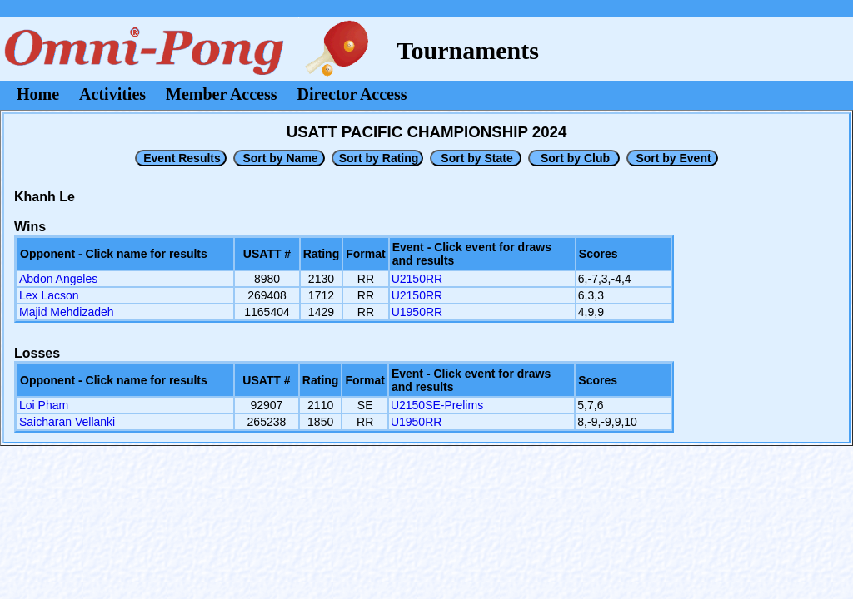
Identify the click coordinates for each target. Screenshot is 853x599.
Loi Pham (43, 405)
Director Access (352, 94)
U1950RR (417, 312)
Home (38, 94)
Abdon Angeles (58, 278)
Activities (112, 94)
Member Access (221, 94)
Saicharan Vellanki (67, 421)
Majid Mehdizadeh (66, 312)
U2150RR (417, 278)
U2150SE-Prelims (437, 405)
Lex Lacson (49, 295)
